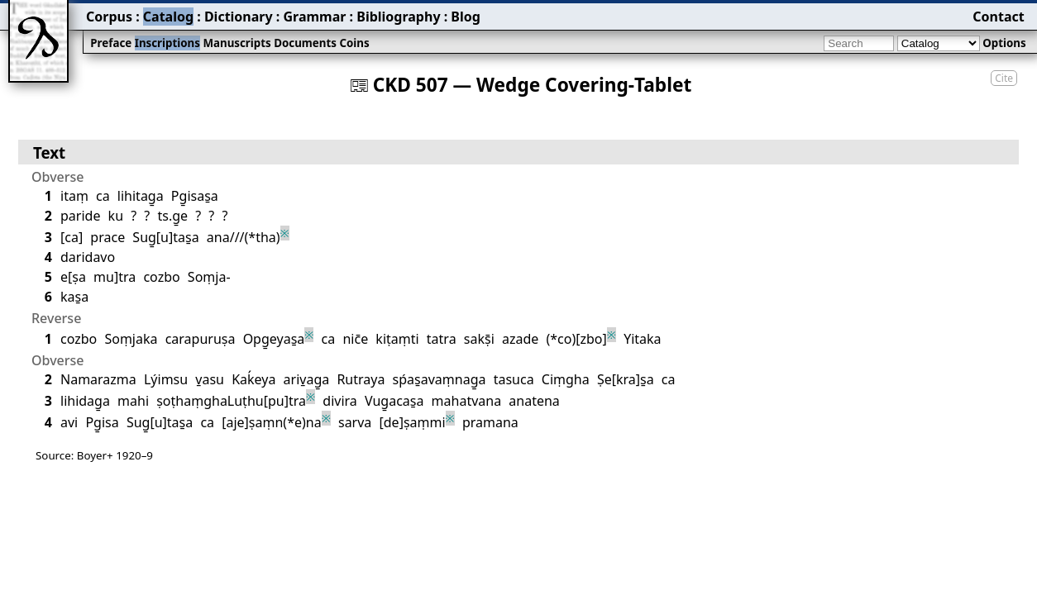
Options (1003, 43)
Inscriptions (167, 43)
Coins (354, 43)
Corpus (109, 16)
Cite (1004, 78)
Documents (305, 43)
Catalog (168, 16)
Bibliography (398, 16)
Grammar (314, 16)
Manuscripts (236, 43)
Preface (110, 43)
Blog (465, 16)
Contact (998, 16)
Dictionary (238, 16)
